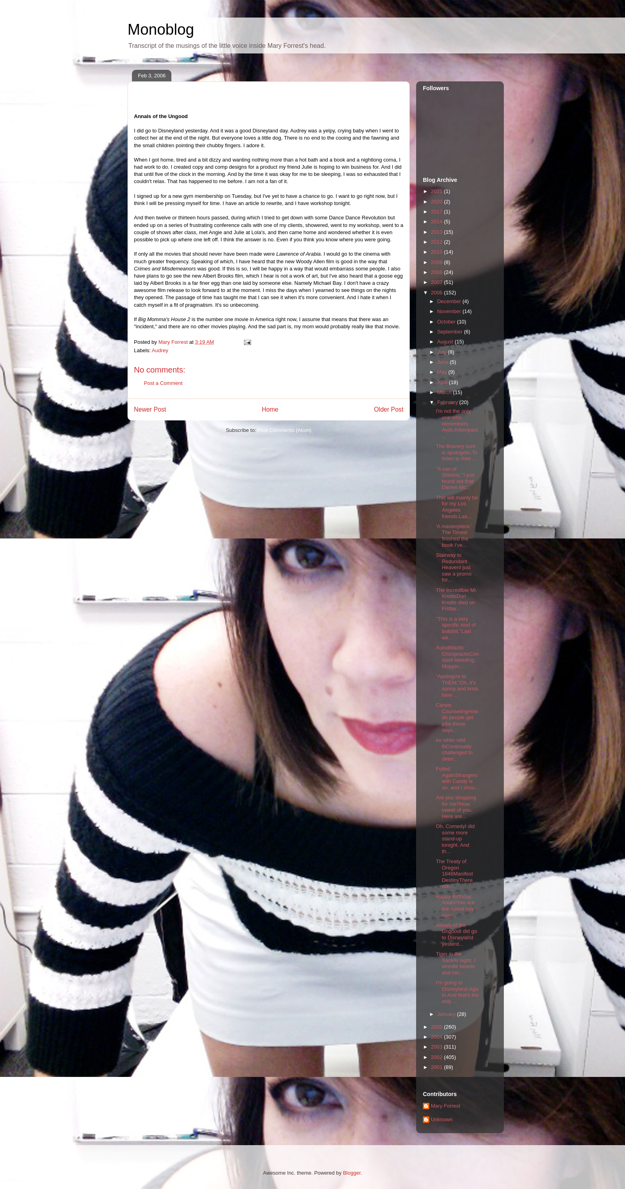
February (448, 402)
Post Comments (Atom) (284, 430)
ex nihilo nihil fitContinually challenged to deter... (454, 749)
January (447, 1014)
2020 (437, 202)
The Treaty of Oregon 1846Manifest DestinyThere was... (454, 873)
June (443, 362)
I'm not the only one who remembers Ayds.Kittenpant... (457, 423)
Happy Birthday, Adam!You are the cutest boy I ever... (456, 905)
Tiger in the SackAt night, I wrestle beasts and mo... (455, 963)
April (443, 382)
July (442, 352)
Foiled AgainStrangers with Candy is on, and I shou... (457, 778)
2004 (437, 1037)
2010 (437, 252)
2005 (437, 1027)
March (445, 392)
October (447, 322)
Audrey (160, 350)
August (446, 342)
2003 (437, 1047)
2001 (437, 1067)
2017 (437, 212)
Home (270, 409)
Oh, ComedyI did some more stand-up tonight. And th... (455, 838)
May (442, 372)
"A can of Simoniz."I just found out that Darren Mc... (455, 478)
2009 (437, 262)
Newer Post (150, 409)
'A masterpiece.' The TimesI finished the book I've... (454, 535)
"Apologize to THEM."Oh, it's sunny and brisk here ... (457, 685)
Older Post (388, 409)
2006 (437, 293)
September (450, 332)
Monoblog (161, 29)
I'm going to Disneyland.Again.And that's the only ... (457, 992)
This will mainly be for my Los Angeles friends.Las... (457, 507)
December (450, 301)
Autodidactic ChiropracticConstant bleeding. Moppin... (457, 657)
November (450, 311)
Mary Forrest (445, 1106)
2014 (437, 222)
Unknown (441, 1119)
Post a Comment (163, 383)
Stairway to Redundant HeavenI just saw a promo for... (453, 567)
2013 (437, 232)
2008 (437, 272)
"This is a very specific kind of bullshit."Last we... (456, 628)
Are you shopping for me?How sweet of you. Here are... (456, 807)
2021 (437, 191)
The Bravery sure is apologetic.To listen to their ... (457, 452)
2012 (437, 242)
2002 (437, 1057)
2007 (437, 282)
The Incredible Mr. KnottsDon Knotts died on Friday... (456, 599)
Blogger (351, 1173)
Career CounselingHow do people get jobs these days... (457, 717)
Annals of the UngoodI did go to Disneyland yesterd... (456, 934)
